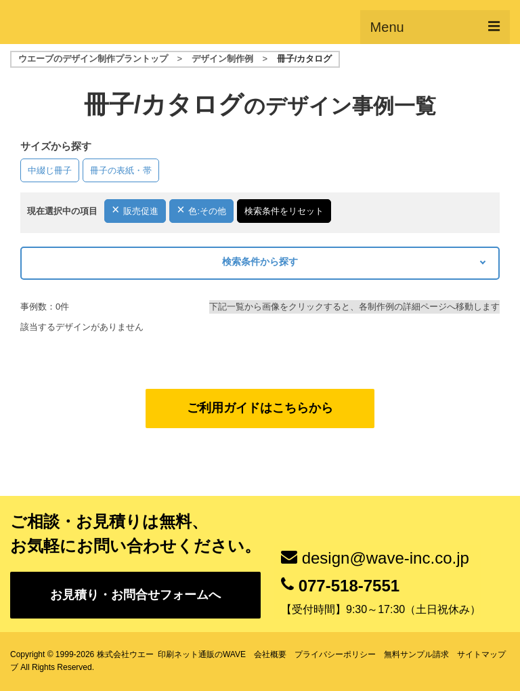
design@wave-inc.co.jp (385, 558)
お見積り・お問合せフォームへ (135, 595)
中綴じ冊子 (50, 170)
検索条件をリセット (284, 211)
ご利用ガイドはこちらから (260, 408)
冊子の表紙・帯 (121, 170)
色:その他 (207, 211)
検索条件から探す (260, 261)
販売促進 (140, 211)
